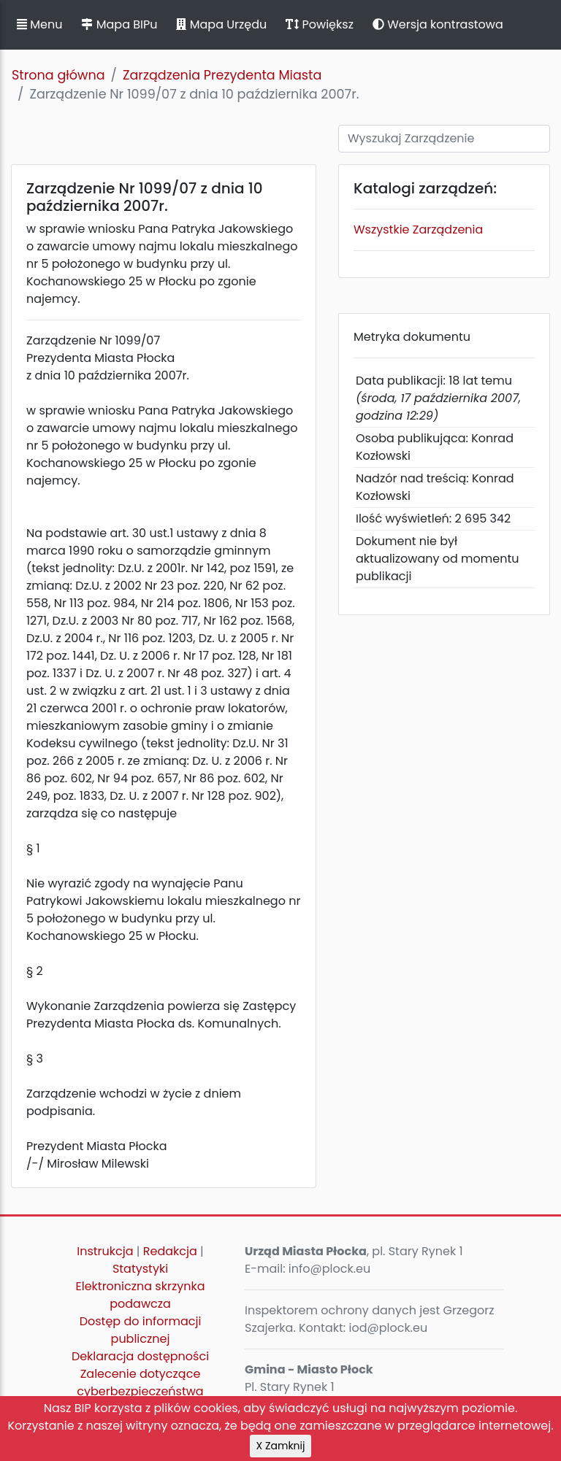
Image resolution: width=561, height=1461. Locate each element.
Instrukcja (105, 1251)
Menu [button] (39, 24)
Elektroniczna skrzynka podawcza (140, 1295)
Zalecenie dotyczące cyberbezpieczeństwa (140, 1382)
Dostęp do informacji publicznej (141, 1330)
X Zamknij (280, 1445)
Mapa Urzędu (221, 24)
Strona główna (58, 75)
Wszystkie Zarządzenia (418, 229)
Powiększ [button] (320, 24)
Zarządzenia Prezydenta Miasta (222, 75)
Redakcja (170, 1251)
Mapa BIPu (119, 24)
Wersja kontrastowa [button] (438, 24)
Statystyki (140, 1268)
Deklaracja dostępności (140, 1356)
